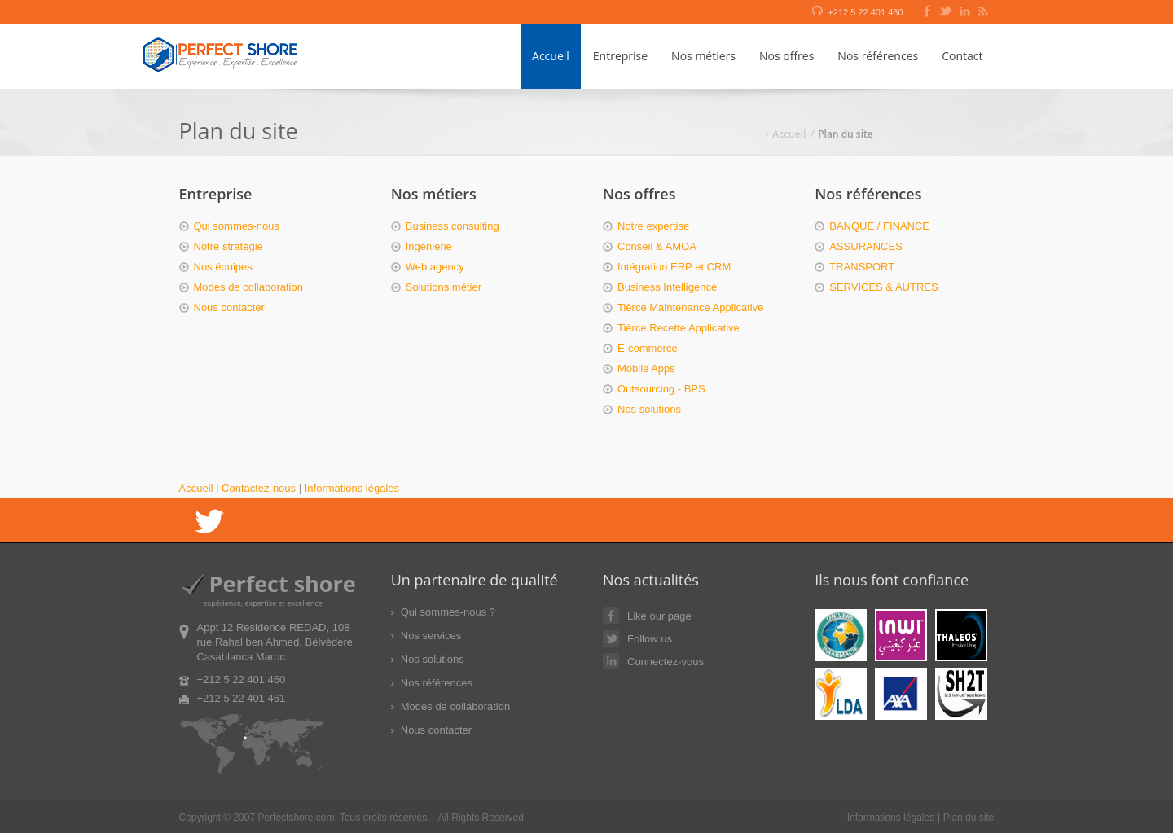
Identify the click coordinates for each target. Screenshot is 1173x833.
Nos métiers (703, 56)
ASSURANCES (866, 246)
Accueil (550, 56)
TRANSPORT (861, 267)
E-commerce (647, 348)
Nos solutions (649, 409)
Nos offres (786, 56)
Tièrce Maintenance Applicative (690, 307)
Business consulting (452, 226)
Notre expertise (653, 226)
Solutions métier (443, 287)
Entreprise (620, 56)
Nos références (877, 56)
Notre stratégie (228, 246)
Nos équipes (223, 267)
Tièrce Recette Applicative (678, 328)
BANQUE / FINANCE (879, 226)
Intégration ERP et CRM (674, 267)
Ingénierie (429, 246)
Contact (962, 56)
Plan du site (969, 817)
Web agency (435, 267)
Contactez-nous (259, 488)
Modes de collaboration (248, 287)
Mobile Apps (646, 368)
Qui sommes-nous (236, 226)
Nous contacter (229, 307)
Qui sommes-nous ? (448, 612)
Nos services (431, 635)
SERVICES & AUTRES (883, 287)
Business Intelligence (667, 287)
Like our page (647, 615)
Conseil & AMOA (656, 246)
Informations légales (352, 488)
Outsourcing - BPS (661, 389)
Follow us (637, 638)
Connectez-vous (653, 661)
